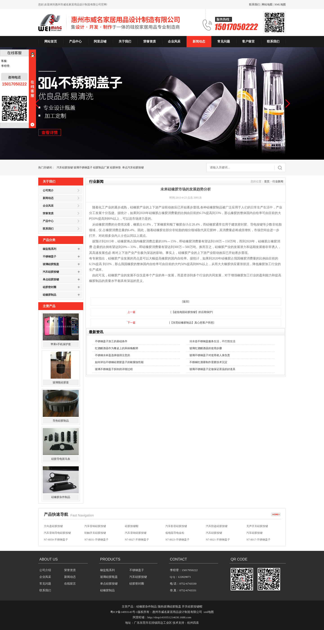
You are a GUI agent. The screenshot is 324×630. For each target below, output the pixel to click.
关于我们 (125, 41)
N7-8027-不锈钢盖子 (137, 539)
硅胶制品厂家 (101, 167)
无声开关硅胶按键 (257, 526)
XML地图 (280, 4)
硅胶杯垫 (115, 167)
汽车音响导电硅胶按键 (57, 532)
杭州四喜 (193, 622)
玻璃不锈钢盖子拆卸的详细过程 (114, 369)
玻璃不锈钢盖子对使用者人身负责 (209, 355)
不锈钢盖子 (49, 256)
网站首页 (50, 41)
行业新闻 (277, 181)
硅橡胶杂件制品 (60, 497)
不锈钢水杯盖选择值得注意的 (112, 355)
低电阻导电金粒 (174, 532)
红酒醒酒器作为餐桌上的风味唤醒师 (116, 348)
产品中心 (75, 41)
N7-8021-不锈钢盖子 (218, 539)
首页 (267, 181)
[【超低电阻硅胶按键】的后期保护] (192, 312)
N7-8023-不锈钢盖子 (177, 539)
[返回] (185, 301)
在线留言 (70, 583)
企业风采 (174, 41)
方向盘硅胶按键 (53, 526)
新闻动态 (199, 41)
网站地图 (267, 4)
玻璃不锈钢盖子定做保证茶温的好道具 (212, 369)
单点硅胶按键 (51, 279)
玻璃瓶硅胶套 (61, 382)
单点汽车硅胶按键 (133, 167)
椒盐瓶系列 (49, 248)
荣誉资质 (149, 41)
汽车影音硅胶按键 (176, 526)
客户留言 (248, 41)
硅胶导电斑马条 (60, 458)
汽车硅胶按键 (65, 167)
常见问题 (223, 41)
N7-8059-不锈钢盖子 (56, 539)
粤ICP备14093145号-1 (124, 612)
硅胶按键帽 (131, 526)
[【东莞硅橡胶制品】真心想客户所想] (191, 322)
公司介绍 (45, 570)
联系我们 (254, 4)
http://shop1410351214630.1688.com (169, 617)
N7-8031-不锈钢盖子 (96, 539)
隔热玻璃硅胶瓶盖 (169, 606)
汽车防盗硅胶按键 (216, 526)
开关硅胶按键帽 (192, 606)
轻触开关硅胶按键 (95, 532)
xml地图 (208, 612)
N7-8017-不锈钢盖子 (258, 539)
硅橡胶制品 (49, 294)
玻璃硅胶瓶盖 (51, 264)
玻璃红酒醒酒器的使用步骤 (205, 348)
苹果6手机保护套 (61, 344)
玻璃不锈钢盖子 (83, 167)
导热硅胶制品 (61, 420)
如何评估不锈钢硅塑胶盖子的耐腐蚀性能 (119, 362)
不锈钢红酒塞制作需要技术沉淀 (208, 362)
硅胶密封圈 (49, 287)
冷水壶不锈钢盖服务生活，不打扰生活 (212, 341)
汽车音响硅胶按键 (95, 526)
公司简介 (48, 190)
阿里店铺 (100, 41)
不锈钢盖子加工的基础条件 (111, 341)
